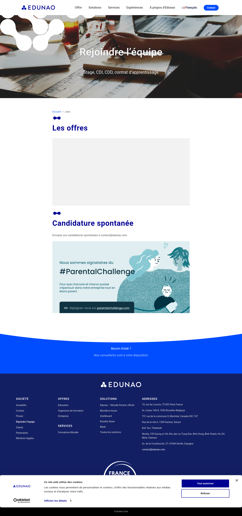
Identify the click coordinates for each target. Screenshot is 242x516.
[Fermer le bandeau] (237, 489)
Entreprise (63, 416)
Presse (19, 416)
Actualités (21, 405)
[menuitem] (79, 7)
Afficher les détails (55, 509)
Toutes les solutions (110, 432)
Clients (19, 427)
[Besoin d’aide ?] (121, 360)
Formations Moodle (68, 432)
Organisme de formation (70, 410)
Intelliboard (106, 416)
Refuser (205, 502)
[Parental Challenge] (121, 277)
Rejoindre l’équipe (25, 421)
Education (63, 405)
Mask (103, 426)
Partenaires (22, 433)
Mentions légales (25, 438)
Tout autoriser (205, 492)
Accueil (56, 111)
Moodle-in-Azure (108, 410)
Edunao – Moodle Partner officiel (117, 405)
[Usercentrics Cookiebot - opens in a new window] (21, 509)
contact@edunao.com (153, 449)
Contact (20, 410)
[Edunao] (38, 7)
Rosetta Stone (107, 421)
